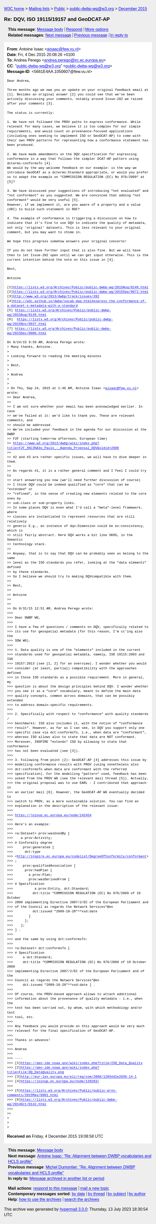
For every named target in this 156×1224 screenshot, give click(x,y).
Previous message (90, 35)
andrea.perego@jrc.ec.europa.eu (73, 60)
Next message (58, 35)
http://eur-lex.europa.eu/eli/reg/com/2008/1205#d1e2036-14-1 (79, 1077)
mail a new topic (94, 1188)
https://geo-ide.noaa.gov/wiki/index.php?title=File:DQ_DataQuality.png (53, 1070)
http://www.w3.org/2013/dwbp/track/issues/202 (56, 296)
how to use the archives (40, 1199)
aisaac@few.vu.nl (63, 49)
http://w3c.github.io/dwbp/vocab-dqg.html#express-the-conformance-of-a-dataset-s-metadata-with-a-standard (76, 303)
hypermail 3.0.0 (73, 1209)
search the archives (81, 1199)
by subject (117, 1194)
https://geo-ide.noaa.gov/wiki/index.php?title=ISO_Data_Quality (82, 1063)
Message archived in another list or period (66, 1178)
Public (59, 9)
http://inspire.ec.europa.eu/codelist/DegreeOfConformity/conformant (81, 856)
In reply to (119, 35)
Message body (50, 29)
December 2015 (133, 9)
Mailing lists (39, 9)
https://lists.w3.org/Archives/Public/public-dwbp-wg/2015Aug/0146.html (80, 287)
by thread (96, 1194)
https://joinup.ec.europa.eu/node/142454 (53, 815)
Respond (74, 29)
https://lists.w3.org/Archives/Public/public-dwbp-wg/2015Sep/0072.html (80, 292)
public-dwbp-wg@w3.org (92, 9)
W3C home (14, 9)
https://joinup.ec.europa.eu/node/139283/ (60, 1081)
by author (137, 1194)
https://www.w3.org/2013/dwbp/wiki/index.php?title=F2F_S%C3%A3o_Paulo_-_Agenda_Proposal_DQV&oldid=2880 (63, 445)
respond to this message (55, 1188)
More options (97, 29)
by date (78, 1194)
